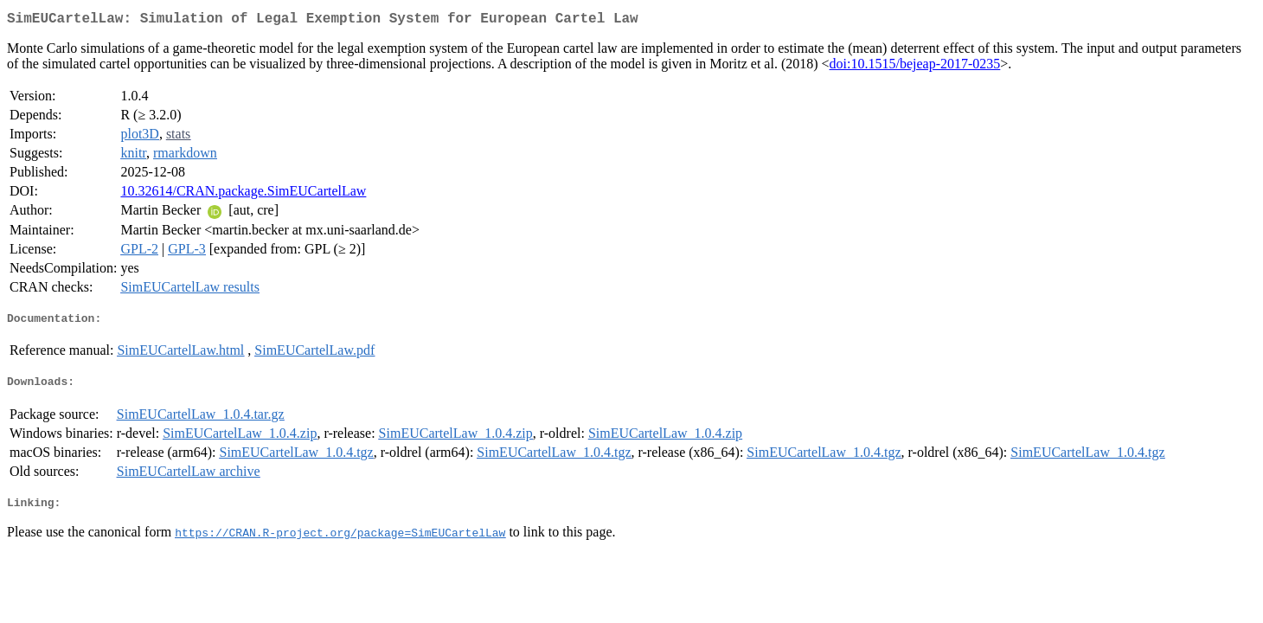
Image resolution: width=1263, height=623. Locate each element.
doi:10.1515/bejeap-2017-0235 (915, 67)
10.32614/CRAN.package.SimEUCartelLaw (243, 194)
